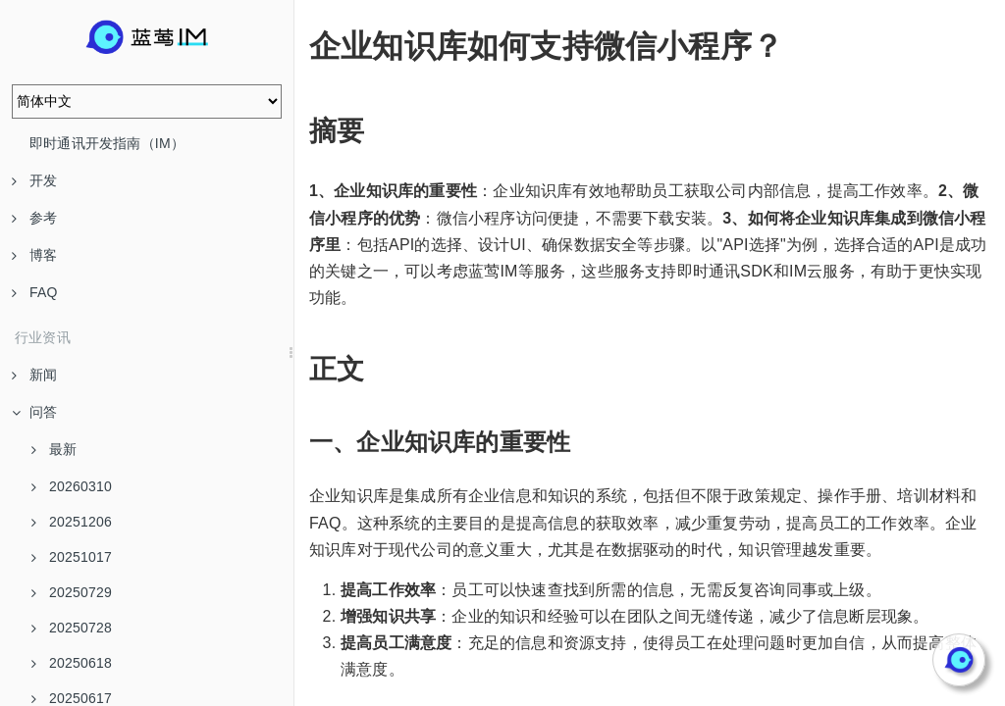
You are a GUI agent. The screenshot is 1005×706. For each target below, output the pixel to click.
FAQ (35, 292)
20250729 (71, 592)
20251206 (71, 522)
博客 (34, 255)
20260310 (71, 486)
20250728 (71, 627)
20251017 (71, 557)
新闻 (34, 374)
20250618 (71, 663)
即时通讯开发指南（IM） (107, 143)
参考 (34, 218)
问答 (34, 412)
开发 (34, 180)
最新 (54, 449)
